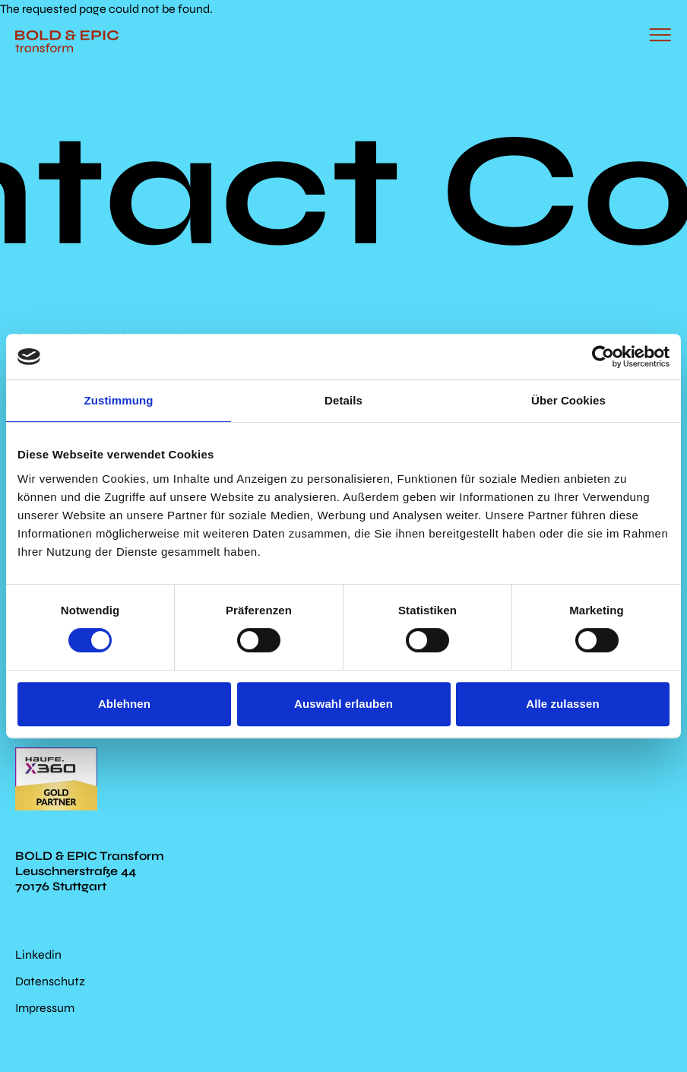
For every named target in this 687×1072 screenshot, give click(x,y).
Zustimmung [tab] (119, 400)
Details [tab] (343, 400)
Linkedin (38, 954)
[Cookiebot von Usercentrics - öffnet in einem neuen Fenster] (603, 356)
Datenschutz (50, 981)
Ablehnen (124, 703)
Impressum (44, 1008)
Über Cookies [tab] (568, 400)
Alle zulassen (562, 703)
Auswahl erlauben (343, 703)
